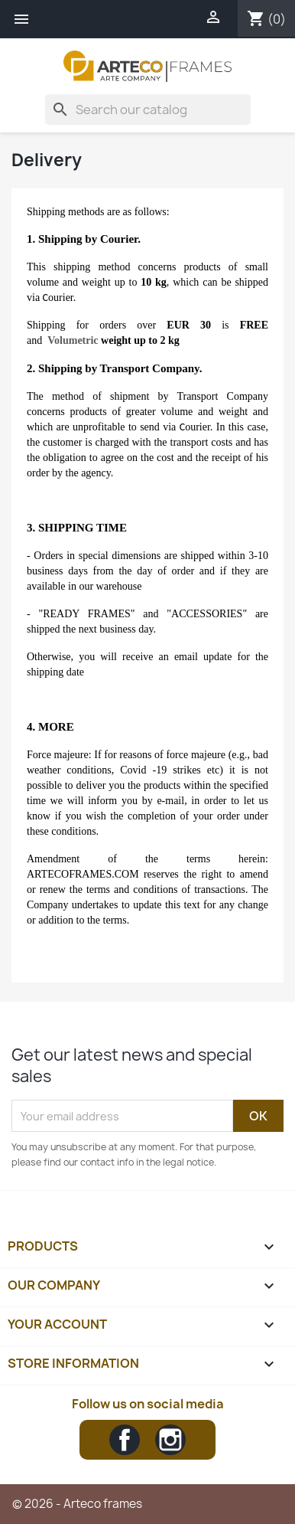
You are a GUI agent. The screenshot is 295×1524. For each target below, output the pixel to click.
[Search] (148, 109)
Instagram (170, 1439)
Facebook (124, 1439)
